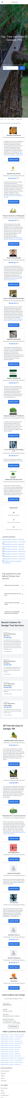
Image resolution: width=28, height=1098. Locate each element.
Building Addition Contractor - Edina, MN (10, 1049)
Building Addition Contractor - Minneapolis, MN (11, 1041)
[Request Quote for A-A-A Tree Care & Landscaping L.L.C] (13, 465)
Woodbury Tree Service (14, 135)
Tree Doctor (14, 981)
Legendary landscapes (14, 339)
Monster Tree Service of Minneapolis (13, 216)
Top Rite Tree (14, 778)
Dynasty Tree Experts (14, 873)
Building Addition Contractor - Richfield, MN (11, 1039)
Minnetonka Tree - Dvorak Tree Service (14, 816)
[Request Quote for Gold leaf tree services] (13, 202)
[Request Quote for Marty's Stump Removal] (13, 284)
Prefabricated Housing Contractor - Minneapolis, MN (12, 1058)
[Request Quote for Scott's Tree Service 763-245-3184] (13, 325)
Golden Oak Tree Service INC (13, 479)
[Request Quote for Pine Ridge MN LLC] (14, 859)
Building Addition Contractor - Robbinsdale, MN (11, 1060)
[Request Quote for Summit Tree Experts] (14, 967)
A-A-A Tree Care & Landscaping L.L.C (13, 450)
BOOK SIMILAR (13, 1026)
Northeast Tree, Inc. (14, 935)
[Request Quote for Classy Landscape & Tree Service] (13, 435)
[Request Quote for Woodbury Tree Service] (13, 159)
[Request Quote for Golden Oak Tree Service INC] (13, 499)
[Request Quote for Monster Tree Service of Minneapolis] (13, 244)
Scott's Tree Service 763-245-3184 (14, 298)
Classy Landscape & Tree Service (14, 416)
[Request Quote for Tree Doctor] (14, 988)
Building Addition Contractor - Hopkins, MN (10, 1053)
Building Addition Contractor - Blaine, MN (10, 1051)
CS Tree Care (14, 902)
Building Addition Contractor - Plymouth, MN (11, 1056)
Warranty (3, 1073)
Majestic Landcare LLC (13, 378)
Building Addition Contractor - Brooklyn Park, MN (12, 1062)
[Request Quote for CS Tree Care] (14, 921)
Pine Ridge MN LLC (14, 852)
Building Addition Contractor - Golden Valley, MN (12, 1037)
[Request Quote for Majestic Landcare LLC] (13, 402)
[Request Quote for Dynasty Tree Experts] (14, 888)
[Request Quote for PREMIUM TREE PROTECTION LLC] (14, 764)
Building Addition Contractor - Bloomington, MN (12, 1043)
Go (22, 67)
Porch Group (4, 1088)
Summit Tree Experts (14, 958)
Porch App (3, 1080)
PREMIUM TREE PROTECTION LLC (14, 740)
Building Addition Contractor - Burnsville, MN (11, 1047)
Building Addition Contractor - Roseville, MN (11, 1064)
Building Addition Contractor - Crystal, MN (10, 1045)
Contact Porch (5, 1095)
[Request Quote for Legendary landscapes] (13, 364)
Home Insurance (5, 1071)
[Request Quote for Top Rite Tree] (14, 802)
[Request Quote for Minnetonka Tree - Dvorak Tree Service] (14, 838)
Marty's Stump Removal (14, 258)
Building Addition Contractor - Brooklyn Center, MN (12, 1034)
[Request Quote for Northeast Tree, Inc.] (14, 944)
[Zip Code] (10, 68)
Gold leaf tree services (14, 173)
